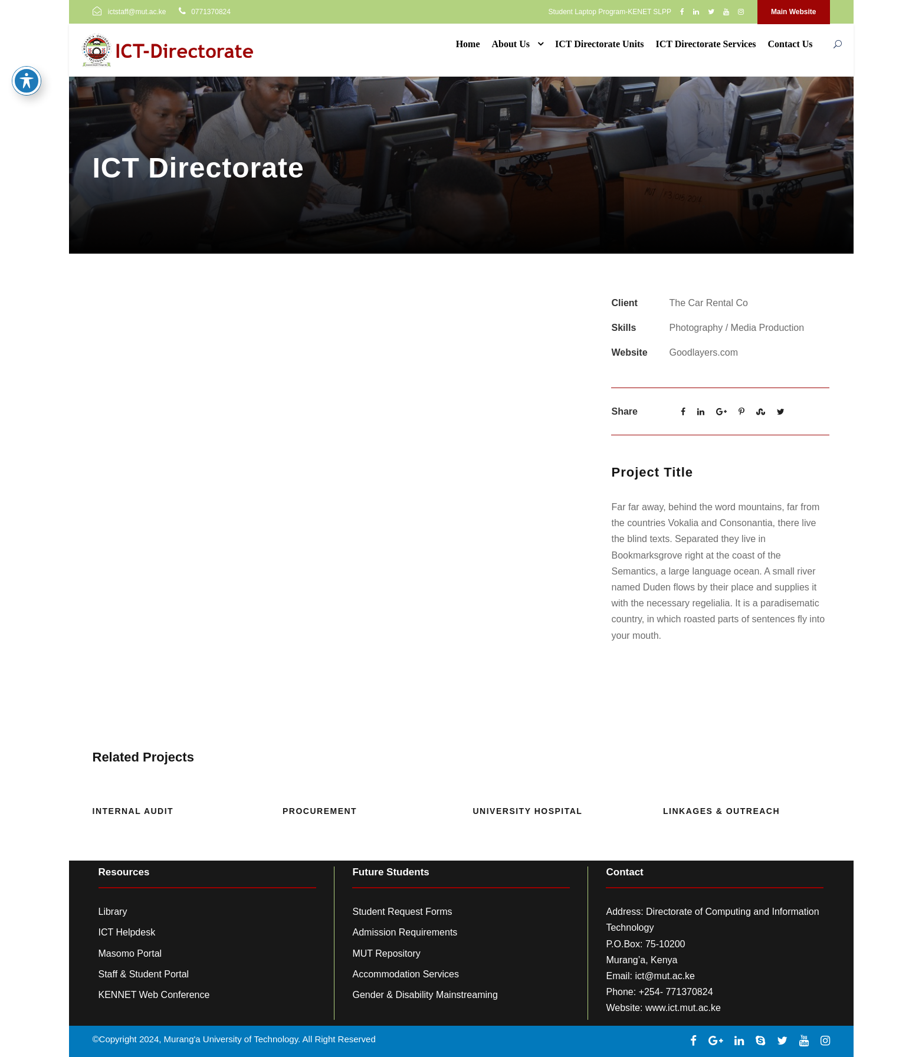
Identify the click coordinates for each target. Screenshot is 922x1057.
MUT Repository (386, 953)
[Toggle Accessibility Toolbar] (26, 59)
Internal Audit (133, 811)
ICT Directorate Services (705, 44)
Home (468, 44)
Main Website (793, 12)
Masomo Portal (130, 953)
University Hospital (528, 811)
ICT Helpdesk (127, 932)
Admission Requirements (404, 932)
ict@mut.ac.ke (665, 976)
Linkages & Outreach (721, 811)
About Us (511, 44)
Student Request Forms (402, 912)
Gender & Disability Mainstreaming (424, 995)
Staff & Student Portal (144, 974)
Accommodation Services (405, 974)
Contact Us (790, 44)
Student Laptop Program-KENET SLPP (609, 12)
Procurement (320, 811)
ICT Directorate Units (599, 44)
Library (113, 912)
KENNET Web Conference (154, 995)
